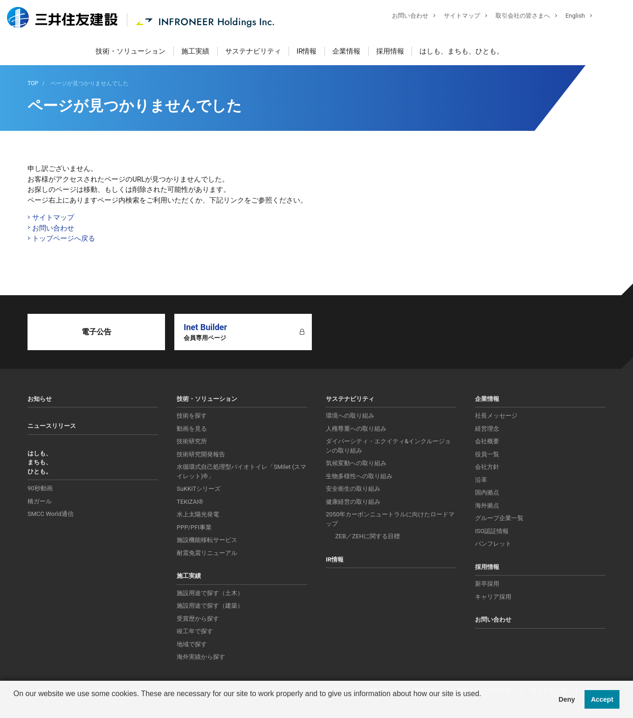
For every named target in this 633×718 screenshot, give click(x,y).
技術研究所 (192, 441)
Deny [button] (566, 699)
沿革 (481, 479)
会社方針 (487, 466)
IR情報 (306, 51)
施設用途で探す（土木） (210, 592)
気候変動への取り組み (356, 463)
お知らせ (40, 398)
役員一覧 (487, 454)
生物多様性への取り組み (359, 476)
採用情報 (390, 51)
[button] (15, 705)
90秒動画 (40, 488)
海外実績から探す (201, 656)
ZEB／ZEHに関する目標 (367, 536)
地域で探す (192, 644)
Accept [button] (602, 699)
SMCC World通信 (51, 513)
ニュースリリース (52, 425)
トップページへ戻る (63, 238)
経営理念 (487, 428)
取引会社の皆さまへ (516, 16)
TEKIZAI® (190, 501)
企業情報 (346, 51)
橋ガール (40, 501)
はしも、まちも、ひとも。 (461, 51)
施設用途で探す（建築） (210, 605)
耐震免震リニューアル (207, 552)
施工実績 (195, 51)
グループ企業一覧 (499, 518)
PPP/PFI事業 (194, 527)
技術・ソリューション (130, 51)
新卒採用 (487, 583)
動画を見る (192, 428)
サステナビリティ (253, 51)
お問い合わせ (403, 16)
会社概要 (487, 441)
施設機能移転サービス (207, 539)
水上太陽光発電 (198, 514)
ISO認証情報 (492, 531)
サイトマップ (455, 16)
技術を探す (192, 415)
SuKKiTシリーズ (198, 488)
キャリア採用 (493, 596)
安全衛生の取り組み (353, 488)
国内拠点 (487, 492)
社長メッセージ (496, 415)
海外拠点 (487, 505)
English (568, 16)
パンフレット (493, 543)
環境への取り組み (350, 415)
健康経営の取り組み (353, 501)
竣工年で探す (195, 631)
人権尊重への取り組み (356, 428)
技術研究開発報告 (201, 454)
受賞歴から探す (198, 618)
